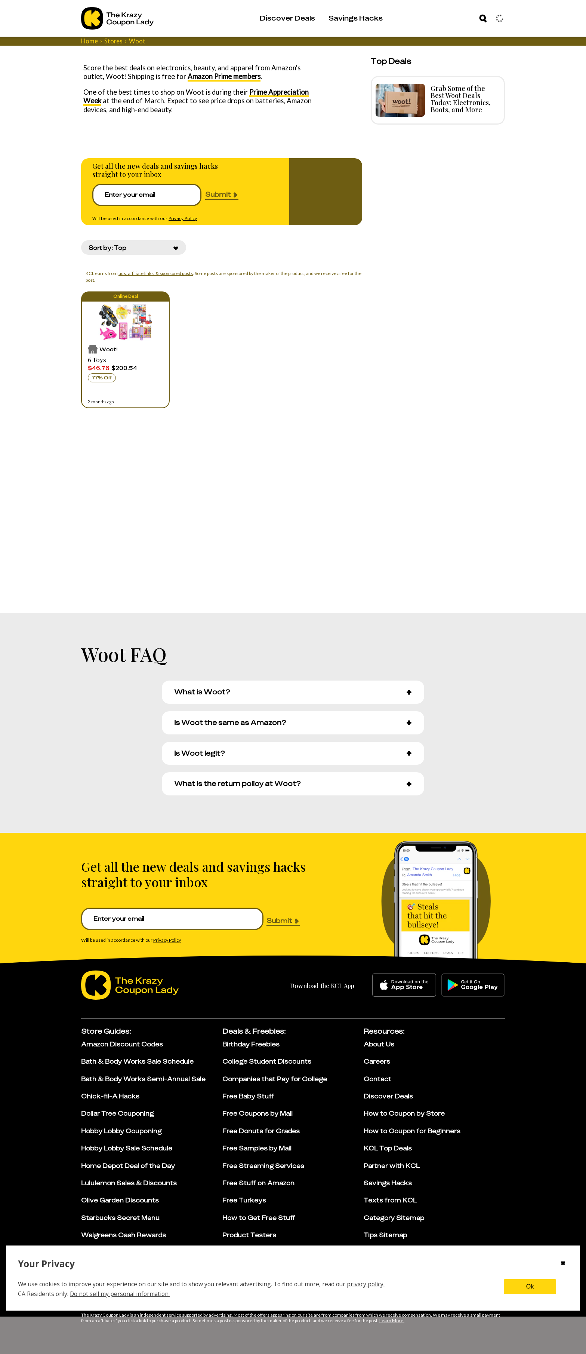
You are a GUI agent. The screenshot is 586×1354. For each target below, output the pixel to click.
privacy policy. (366, 1284)
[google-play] (473, 985)
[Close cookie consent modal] (563, 1263)
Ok (530, 1286)
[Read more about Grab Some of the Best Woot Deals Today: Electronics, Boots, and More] (398, 100)
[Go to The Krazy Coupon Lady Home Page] (117, 18)
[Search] (483, 18)
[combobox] (133, 247)
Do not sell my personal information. (120, 1294)
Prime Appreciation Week (279, 92)
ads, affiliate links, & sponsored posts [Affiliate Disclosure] (153, 273)
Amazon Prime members (198, 76)
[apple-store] (404, 985)
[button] (125, 349)
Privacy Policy (183, 218)
